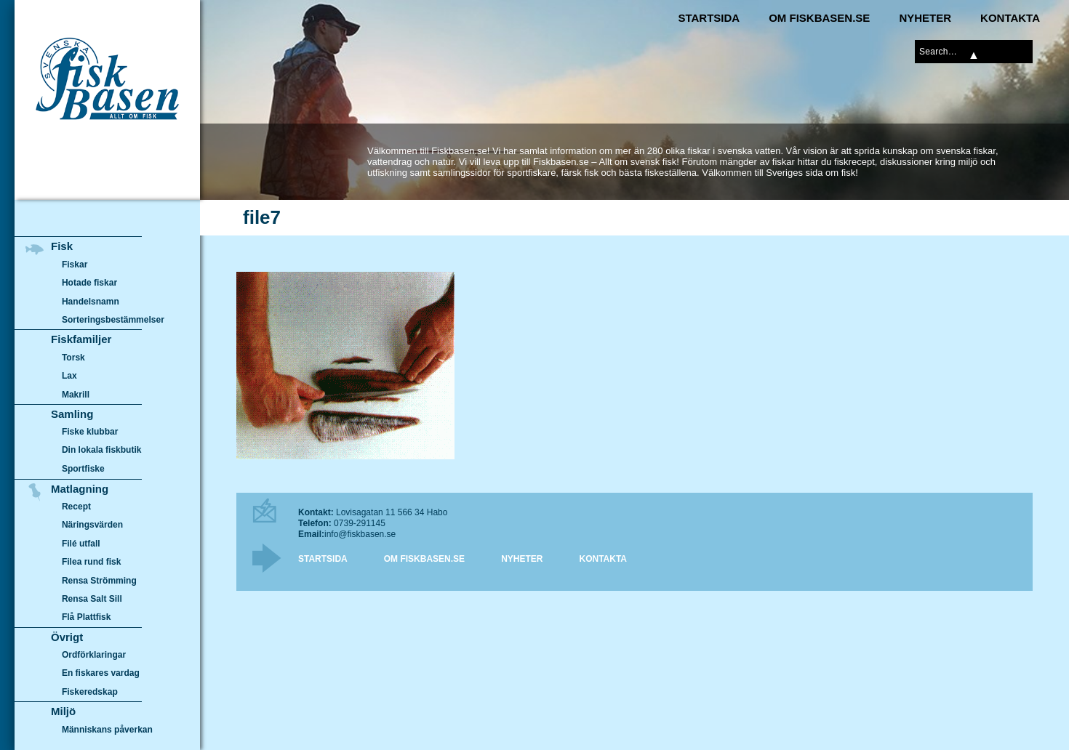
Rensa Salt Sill (92, 599)
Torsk (73, 357)
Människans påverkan (107, 730)
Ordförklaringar (94, 655)
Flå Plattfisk (86, 617)
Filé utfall (81, 544)
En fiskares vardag (101, 674)
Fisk (62, 246)
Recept (76, 506)
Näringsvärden (92, 525)
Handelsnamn (90, 302)
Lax (69, 376)
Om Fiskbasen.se (819, 18)
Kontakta (1010, 18)
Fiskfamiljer (81, 339)
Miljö (63, 711)
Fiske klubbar (90, 432)
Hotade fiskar (89, 283)
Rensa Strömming (99, 581)
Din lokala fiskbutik (102, 450)
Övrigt (67, 637)
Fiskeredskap (90, 692)
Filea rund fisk (91, 562)
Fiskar (74, 264)
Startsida (709, 18)
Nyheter (925, 18)
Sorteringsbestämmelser (113, 320)
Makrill (75, 395)
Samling (72, 414)
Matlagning (79, 489)
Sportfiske (83, 469)
